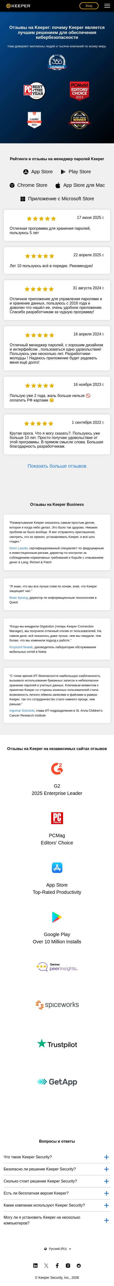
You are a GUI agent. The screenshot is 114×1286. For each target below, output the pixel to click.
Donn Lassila (18, 548)
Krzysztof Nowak (21, 647)
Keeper (18, 6)
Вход (89, 5)
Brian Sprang (18, 597)
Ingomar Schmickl (21, 710)
